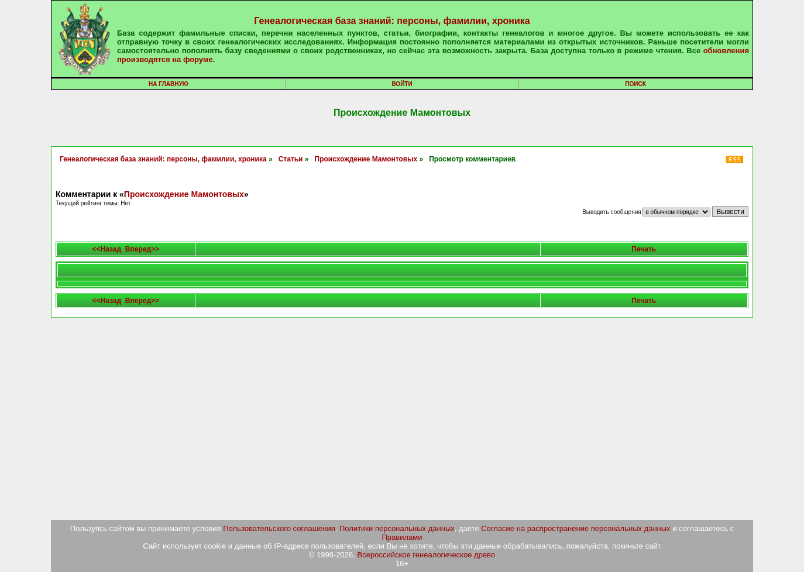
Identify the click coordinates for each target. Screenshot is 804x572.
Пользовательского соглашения (279, 528)
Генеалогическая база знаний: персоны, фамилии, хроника (392, 21)
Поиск (635, 84)
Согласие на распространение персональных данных (575, 528)
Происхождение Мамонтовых (366, 159)
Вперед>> (142, 249)
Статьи (291, 159)
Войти (401, 84)
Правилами (402, 537)
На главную (168, 84)
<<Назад (107, 249)
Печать (643, 249)
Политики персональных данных (397, 528)
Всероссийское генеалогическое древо (427, 554)
